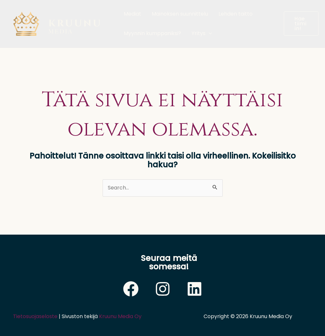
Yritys (202, 33)
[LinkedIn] (194, 289)
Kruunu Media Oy (120, 316)
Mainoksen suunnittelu (180, 14)
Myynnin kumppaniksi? (152, 33)
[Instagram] (162, 289)
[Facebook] (131, 289)
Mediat (132, 14)
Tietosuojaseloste (35, 316)
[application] (209, 33)
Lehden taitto (236, 14)
